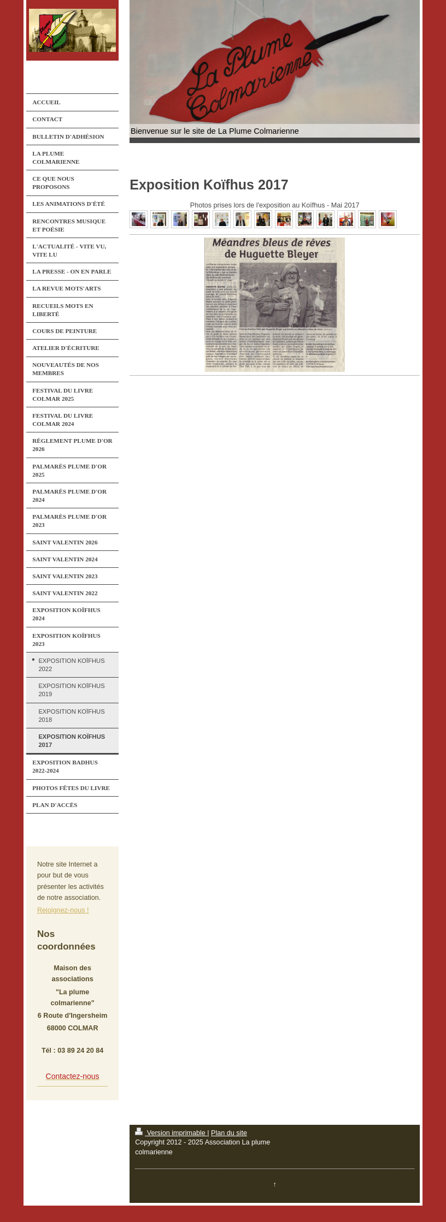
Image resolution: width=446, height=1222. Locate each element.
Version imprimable (171, 1133)
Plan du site (229, 1133)
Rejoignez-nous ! (63, 910)
